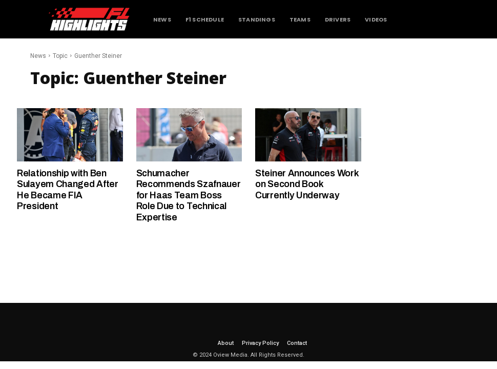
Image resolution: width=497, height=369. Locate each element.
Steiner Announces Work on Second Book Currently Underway (307, 184)
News (38, 55)
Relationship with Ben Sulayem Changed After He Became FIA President (67, 190)
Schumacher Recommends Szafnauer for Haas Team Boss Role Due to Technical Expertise (188, 195)
